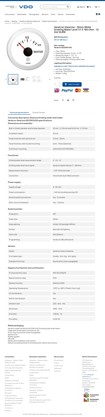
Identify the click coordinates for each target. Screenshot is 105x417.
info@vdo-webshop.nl (88, 376)
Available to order (74, 66)
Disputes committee (12, 381)
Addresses (58, 368)
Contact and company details (15, 365)
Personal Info (58, 360)
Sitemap (8, 411)
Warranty (8, 393)
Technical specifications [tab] (19, 112)
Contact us (9, 408)
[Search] (55, 7)
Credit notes (58, 366)
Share (63, 100)
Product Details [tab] (38, 112)
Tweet (68, 100)
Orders (56, 363)
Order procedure (11, 396)
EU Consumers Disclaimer (14, 368)
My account (59, 357)
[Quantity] (56, 84)
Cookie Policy (9, 375)
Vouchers (57, 371)
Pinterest (73, 100)
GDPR (7, 378)
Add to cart (72, 84)
